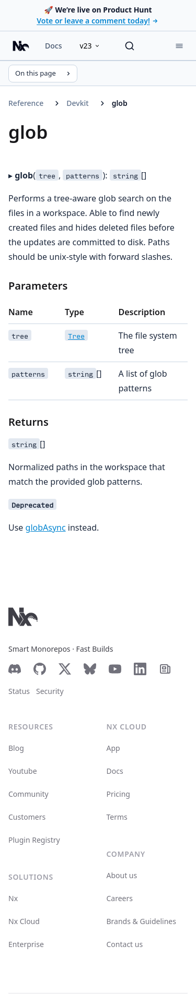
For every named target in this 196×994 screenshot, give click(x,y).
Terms (117, 817)
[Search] (129, 45)
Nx (13, 898)
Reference (25, 103)
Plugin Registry (34, 840)
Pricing (118, 794)
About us (122, 875)
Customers (26, 817)
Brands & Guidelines (141, 921)
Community (28, 794)
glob (120, 103)
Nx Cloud (24, 921)
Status (19, 691)
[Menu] (179, 46)
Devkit (77, 103)
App (113, 748)
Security (50, 691)
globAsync (46, 527)
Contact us (125, 944)
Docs (53, 46)
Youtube (22, 771)
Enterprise (26, 944)
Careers (120, 898)
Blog (16, 748)
